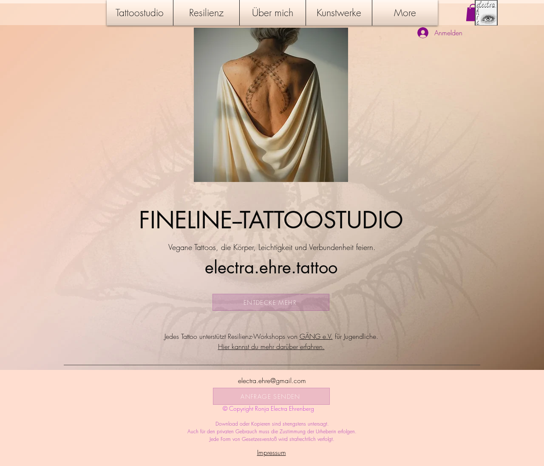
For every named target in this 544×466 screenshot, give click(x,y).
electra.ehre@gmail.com (272, 380)
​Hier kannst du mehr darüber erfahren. (271, 346)
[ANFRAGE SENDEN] (271, 396)
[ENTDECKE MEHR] (270, 302)
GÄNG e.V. (316, 336)
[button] (473, 12)
